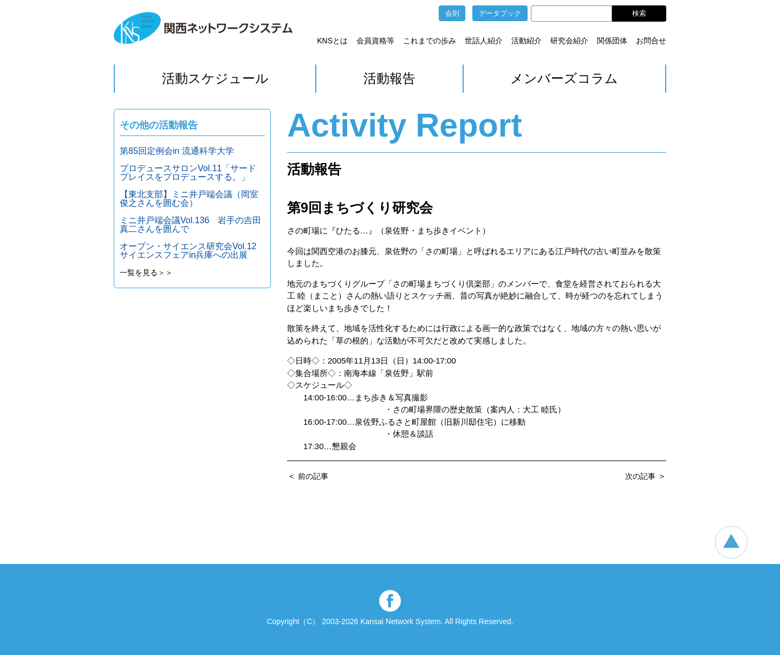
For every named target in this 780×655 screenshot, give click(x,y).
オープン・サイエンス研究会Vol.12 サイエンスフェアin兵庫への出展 (192, 251)
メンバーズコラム (564, 78)
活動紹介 (526, 40)
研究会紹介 (569, 40)
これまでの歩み (429, 40)
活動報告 (389, 78)
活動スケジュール (215, 78)
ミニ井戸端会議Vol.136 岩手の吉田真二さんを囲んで (190, 225)
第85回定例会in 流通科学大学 (177, 150)
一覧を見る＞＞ (146, 272)
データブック (500, 13)
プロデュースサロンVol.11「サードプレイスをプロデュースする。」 (188, 172)
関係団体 (612, 40)
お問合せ (651, 40)
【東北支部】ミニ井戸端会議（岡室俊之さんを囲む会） (189, 198)
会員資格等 (375, 40)
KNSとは (332, 40)
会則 (452, 13)
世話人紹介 (484, 40)
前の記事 (313, 476)
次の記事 (640, 476)
